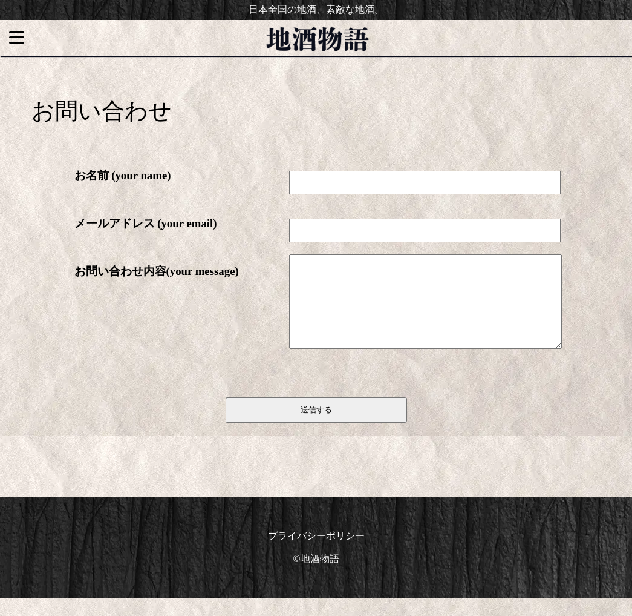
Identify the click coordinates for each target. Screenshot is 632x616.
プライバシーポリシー (316, 554)
